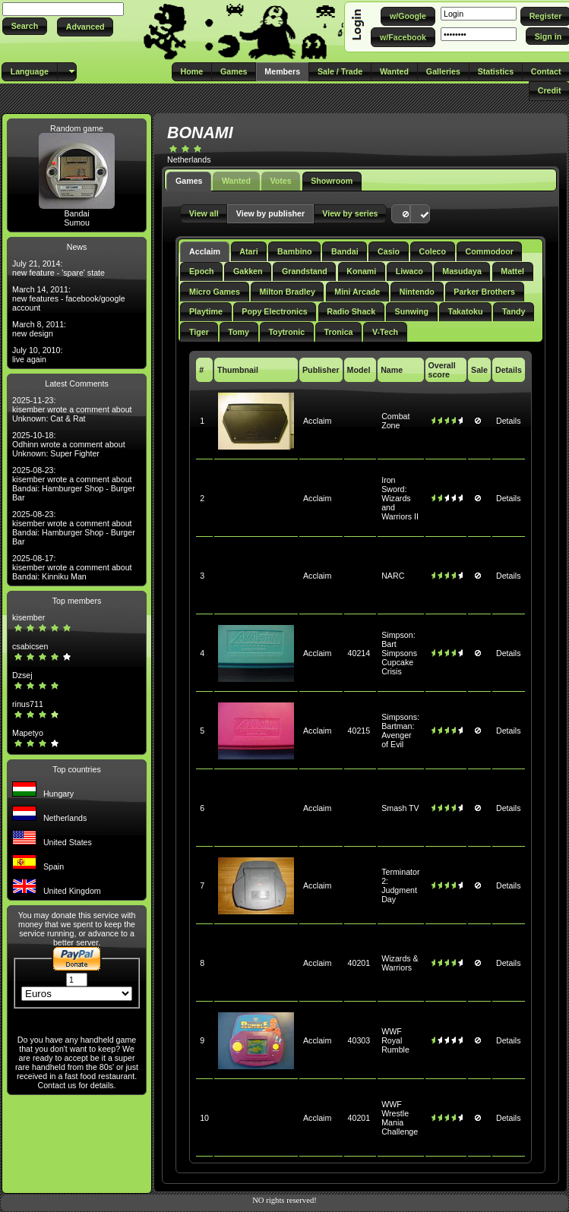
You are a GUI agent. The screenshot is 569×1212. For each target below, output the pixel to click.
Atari (248, 251)
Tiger (199, 331)
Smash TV (400, 808)
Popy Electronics (274, 311)
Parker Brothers (484, 291)
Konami (361, 271)
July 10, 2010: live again (37, 355)
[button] (24, 26)
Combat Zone (395, 421)
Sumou (77, 222)
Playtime (206, 311)
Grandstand (304, 271)
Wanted (236, 180)
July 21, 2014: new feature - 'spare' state (58, 268)
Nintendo (417, 291)
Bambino (294, 251)
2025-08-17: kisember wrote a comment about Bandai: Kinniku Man (72, 567)
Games (189, 180)
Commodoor (489, 251)
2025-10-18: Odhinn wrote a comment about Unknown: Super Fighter (68, 444)
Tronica (338, 331)
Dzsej (22, 675)
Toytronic (286, 331)
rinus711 (27, 704)
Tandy (514, 311)
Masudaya (462, 271)
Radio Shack (351, 311)
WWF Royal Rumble (395, 1040)
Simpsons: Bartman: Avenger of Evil (400, 730)
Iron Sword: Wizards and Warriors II (400, 498)
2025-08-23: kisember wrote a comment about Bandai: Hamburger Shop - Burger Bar (73, 484)
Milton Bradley (287, 291)
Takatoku (464, 311)
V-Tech (385, 331)
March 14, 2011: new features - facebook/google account (68, 298)
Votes (280, 180)
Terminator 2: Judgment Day (400, 885)
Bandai (76, 213)
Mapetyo (27, 732)
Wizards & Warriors (400, 963)
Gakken (248, 271)
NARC (392, 575)
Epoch (201, 271)
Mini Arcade (357, 291)
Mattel (512, 271)
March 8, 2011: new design (39, 329)
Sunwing (411, 311)
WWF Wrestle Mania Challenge (399, 1118)
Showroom (331, 180)
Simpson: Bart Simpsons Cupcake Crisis (399, 653)
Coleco (433, 251)
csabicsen (30, 646)
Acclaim (204, 251)
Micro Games (214, 291)
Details (508, 420)
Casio (389, 251)
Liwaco (409, 271)
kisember (28, 617)
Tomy (238, 331)
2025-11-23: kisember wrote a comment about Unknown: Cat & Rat (72, 409)
